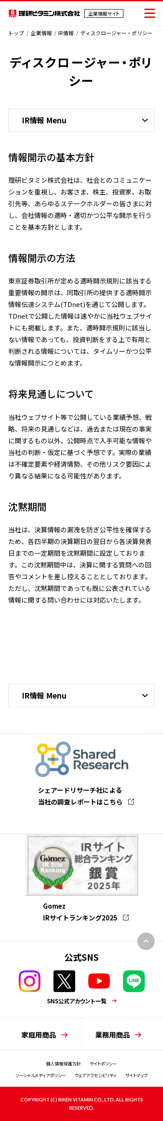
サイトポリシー (103, 1063)
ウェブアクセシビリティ (95, 1075)
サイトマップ (136, 1075)
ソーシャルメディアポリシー (41, 1075)
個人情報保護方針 (63, 1063)
